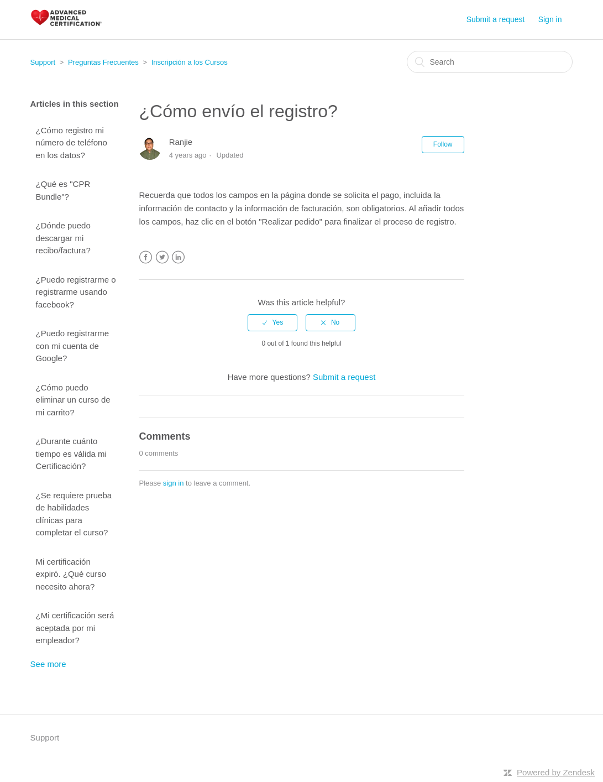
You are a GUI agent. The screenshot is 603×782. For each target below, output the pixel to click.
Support (43, 62)
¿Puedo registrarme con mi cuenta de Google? (72, 346)
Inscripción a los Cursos (189, 62)
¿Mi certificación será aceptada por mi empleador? (75, 628)
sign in (173, 483)
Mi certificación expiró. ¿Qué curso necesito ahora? (71, 574)
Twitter (162, 257)
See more (48, 664)
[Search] (490, 62)
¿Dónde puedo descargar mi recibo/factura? (63, 238)
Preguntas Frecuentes (103, 62)
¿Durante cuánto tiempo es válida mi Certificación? (71, 453)
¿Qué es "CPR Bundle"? (63, 190)
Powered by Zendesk (556, 772)
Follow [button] (443, 144)
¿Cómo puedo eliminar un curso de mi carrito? (73, 400)
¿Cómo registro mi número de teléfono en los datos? (71, 143)
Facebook (146, 257)
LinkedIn (178, 257)
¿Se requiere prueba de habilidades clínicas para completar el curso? (74, 514)
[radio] (272, 322)
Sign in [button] (550, 19)
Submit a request (495, 19)
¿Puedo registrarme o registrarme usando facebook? (76, 292)
